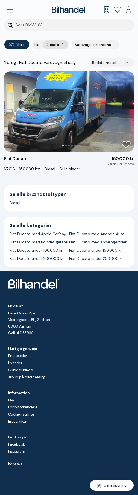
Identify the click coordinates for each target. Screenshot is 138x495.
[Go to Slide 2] (66, 145)
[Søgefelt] (73, 25)
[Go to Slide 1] (63, 145)
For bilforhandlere (22, 407)
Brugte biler (17, 355)
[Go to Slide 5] (75, 145)
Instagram (16, 451)
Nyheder (15, 362)
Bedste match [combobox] (105, 62)
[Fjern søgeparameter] (114, 44)
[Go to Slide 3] (69, 145)
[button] (69, 111)
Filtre (17, 44)
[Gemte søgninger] (106, 9)
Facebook (16, 444)
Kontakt (15, 463)
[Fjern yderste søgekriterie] (63, 44)
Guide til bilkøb (20, 369)
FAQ (11, 399)
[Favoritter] (117, 9)
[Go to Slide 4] (72, 145)
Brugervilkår (17, 421)
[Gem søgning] (112, 485)
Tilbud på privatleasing (26, 377)
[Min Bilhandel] (128, 9)
